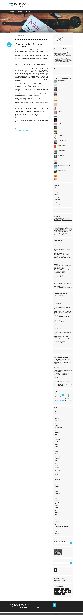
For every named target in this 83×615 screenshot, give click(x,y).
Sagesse (56, 508)
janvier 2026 (56, 192)
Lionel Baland (58, 371)
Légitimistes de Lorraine (58, 385)
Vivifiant (56, 243)
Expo (56, 434)
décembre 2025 (57, 194)
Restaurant (57, 503)
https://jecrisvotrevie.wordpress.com (61, 62)
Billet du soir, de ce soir (59, 286)
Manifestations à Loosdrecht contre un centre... (63, 370)
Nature (56, 468)
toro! (56, 524)
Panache (57, 475)
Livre (56, 460)
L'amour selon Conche (28, 44)
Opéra (56, 474)
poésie (62, 588)
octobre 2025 (56, 197)
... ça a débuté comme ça (59, 272)
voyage (65, 591)
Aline (55, 321)
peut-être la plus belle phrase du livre (61, 373)
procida (55, 594)
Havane (56, 442)
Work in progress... (58, 533)
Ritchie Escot (65, 218)
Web (56, 531)
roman (56, 505)
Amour (56, 415)
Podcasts (57, 482)
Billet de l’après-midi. (59, 282)
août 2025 (56, 200)
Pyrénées (57, 495)
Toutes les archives (58, 204)
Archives (19, 11)
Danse (56, 423)
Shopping (57, 515)
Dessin (56, 425)
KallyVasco (22, 4)
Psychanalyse (58, 493)
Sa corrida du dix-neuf (59, 253)
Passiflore (68, 219)
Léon (55, 296)
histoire (56, 444)
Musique (57, 467)
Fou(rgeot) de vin (62, 219)
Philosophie (57, 479)
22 (63, 400)
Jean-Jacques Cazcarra (59, 301)
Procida (56, 491)
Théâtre (56, 522)
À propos (27, 11)
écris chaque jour (58, 427)
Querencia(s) (57, 496)
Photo (56, 481)
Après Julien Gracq (57, 220)
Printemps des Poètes (59, 268)
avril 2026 (56, 187)
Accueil (12, 11)
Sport (56, 517)
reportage (57, 502)
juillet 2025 (56, 202)
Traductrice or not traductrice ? (60, 364)
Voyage (56, 529)
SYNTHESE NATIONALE (58, 360)
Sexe (56, 514)
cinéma (56, 422)
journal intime (57, 588)
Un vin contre (57, 248)
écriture (67, 588)
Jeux (56, 453)
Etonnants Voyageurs (58, 218)
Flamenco (57, 437)
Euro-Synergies (58, 379)
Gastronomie (57, 439)
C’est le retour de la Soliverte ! (60, 362)
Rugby (56, 507)
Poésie (56, 484)
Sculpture (57, 512)
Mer (56, 463)
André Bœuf (56, 327)
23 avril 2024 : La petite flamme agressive (62, 367)
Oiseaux (56, 472)
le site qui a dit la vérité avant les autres (63, 374)
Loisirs (56, 461)
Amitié (56, 413)
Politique (57, 486)
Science (56, 510)
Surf (56, 519)
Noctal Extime (58, 470)
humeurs (57, 448)
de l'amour (20, 130)
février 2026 (56, 191)
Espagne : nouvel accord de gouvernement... (62, 359)
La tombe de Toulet (58, 276)
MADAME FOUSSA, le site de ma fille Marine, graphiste (63, 220)
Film (56, 435)
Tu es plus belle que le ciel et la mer (61, 526)
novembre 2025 (57, 195)
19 (55, 400)
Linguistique (57, 458)
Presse (56, 488)
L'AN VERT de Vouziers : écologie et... (62, 363)
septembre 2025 (57, 199)
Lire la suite (68, 72)
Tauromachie (57, 521)
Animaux (57, 416)
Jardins (56, 451)
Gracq (56, 441)
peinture (57, 477)
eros (56, 428)
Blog (56, 420)
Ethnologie (57, 432)
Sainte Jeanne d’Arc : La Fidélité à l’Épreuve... (62, 384)
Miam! (56, 465)
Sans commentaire (57, 381)
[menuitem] (12, 11)
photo (60, 594)
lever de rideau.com (59, 456)
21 (60, 400)
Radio (56, 498)
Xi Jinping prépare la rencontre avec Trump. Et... (63, 378)
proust (61, 591)
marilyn (63, 594)
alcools (56, 409)
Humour (56, 449)
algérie (56, 411)
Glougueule (56, 219)
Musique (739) (57, 376)
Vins (56, 528)
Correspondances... (57, 366)
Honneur (57, 446)
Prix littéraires (58, 489)
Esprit (56, 430)
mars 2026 (56, 189)
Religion (57, 500)
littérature (56, 591)
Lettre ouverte (58, 455)
